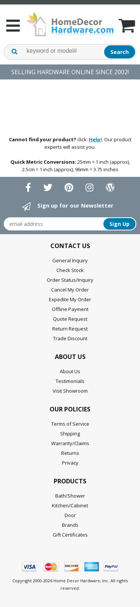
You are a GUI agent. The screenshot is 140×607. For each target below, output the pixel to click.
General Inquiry (70, 260)
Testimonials (70, 381)
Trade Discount (70, 338)
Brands (70, 525)
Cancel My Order (70, 289)
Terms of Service (70, 423)
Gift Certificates (70, 534)
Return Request (70, 328)
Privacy (70, 462)
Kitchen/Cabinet (70, 505)
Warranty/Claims (70, 443)
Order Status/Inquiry (70, 280)
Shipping (70, 433)
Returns (70, 453)
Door (70, 515)
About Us (70, 371)
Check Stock (70, 270)
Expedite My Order (70, 299)
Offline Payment (70, 309)
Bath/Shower (70, 495)
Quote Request (70, 318)
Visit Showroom (70, 390)
